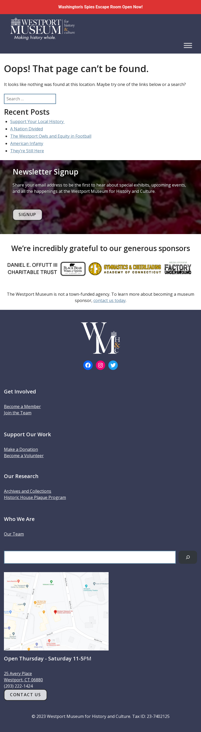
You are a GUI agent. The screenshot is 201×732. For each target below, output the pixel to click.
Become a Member (22, 406)
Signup (27, 214)
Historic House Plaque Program (35, 497)
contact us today (109, 300)
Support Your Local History (37, 121)
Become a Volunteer (24, 455)
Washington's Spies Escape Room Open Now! (100, 6)
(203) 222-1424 (18, 686)
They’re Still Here (27, 151)
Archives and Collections (27, 491)
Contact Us (25, 695)
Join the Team (17, 413)
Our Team (14, 534)
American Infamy (26, 143)
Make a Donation (21, 449)
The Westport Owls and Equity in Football (50, 136)
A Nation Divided (26, 129)
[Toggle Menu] (188, 45)
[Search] (187, 557)
